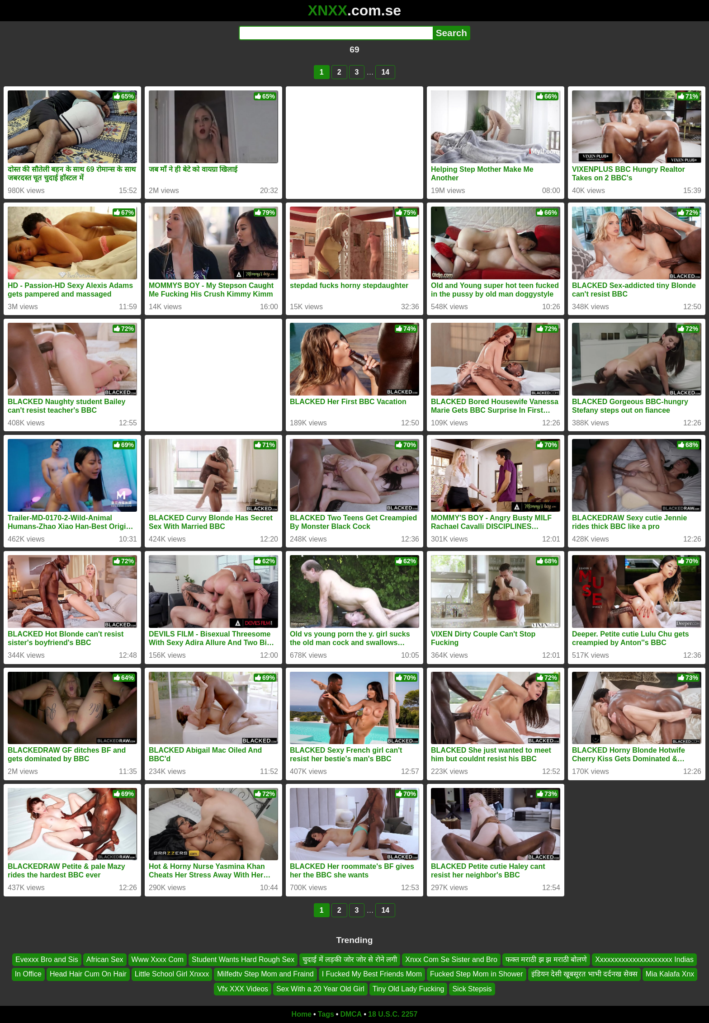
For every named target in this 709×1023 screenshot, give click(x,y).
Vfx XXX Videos (242, 989)
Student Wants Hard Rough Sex (243, 959)
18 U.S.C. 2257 (392, 1014)
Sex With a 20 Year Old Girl (320, 989)
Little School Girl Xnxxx (172, 974)
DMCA (351, 1014)
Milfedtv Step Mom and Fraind (265, 974)
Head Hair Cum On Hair (88, 974)
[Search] (336, 33)
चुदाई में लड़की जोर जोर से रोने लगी (350, 959)
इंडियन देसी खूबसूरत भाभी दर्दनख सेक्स (584, 974)
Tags (326, 1014)
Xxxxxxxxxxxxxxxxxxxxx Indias (644, 959)
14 (385, 72)
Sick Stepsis (472, 989)
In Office (28, 974)
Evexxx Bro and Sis (46, 959)
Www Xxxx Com (158, 959)
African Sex (104, 959)
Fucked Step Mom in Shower (476, 974)
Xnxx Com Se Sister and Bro (451, 959)
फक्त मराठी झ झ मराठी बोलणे (546, 959)
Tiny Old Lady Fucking (408, 989)
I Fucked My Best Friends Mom (372, 974)
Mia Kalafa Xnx (670, 974)
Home (302, 1014)
